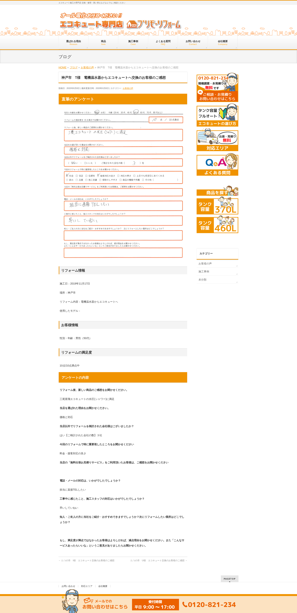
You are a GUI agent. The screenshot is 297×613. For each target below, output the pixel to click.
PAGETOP (230, 578)
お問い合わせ (68, 586)
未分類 (202, 279)
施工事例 (204, 271)
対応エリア (86, 586)
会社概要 (102, 586)
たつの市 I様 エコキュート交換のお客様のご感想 (86, 560)
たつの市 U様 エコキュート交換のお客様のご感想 (159, 560)
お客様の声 (128, 88)
